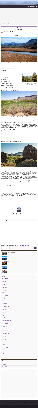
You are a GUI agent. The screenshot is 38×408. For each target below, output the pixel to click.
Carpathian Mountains (6, 306)
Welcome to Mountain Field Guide (7, 366)
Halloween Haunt (10, 403)
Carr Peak (19, 27)
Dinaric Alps (4, 309)
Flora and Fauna (5, 339)
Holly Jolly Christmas (17, 403)
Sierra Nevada (5, 326)
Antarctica (4, 281)
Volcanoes (4, 356)
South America (5, 290)
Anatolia (4, 298)
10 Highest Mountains (6, 333)
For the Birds (26, 402)
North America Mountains (7, 320)
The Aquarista (6, 402)
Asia (3, 282)
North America (5, 287)
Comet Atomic (20, 402)
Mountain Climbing (5, 347)
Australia (4, 284)
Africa (3, 279)
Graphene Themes (7, 406)
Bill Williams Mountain (12, 203)
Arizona (3, 203)
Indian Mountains (5, 315)
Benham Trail (7, 203)
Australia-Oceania (5, 304)
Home (1, 23)
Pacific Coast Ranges (6, 321)
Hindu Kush (4, 314)
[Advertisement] (19, 16)
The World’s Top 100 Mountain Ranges (12, 252)
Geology (4, 342)
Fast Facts (4, 336)
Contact (3, 362)
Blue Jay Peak (18, 29)
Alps (3, 297)
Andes (4, 300)
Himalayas (4, 312)
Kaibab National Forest (25, 203)
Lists (3, 345)
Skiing (3, 353)
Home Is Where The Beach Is (26, 403)
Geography (4, 341)
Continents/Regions (5, 278)
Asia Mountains (5, 303)
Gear (4, 348)
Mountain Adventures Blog (6, 330)
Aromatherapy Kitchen (13, 402)
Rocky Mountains (5, 323)
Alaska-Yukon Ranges (6, 295)
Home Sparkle (35, 403)
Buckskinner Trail (19, 203)
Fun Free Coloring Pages (33, 402)
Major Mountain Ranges (5, 292)
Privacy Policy (4, 364)
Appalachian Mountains (6, 301)
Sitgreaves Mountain (15, 87)
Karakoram (4, 317)
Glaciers (4, 344)
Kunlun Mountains (5, 318)
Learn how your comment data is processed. (21, 245)
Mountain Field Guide (31, 6)
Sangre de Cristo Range (10, 261)
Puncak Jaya (8, 256)
